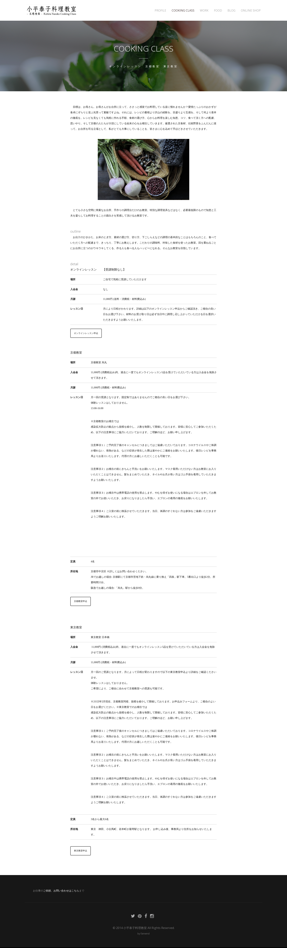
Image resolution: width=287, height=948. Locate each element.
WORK (204, 10)
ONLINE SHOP (251, 10)
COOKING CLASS (183, 10)
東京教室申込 (81, 851)
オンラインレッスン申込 (87, 333)
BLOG (231, 10)
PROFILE (160, 10)
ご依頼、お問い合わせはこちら (61, 891)
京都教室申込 (81, 601)
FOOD (218, 10)
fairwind (145, 934)
